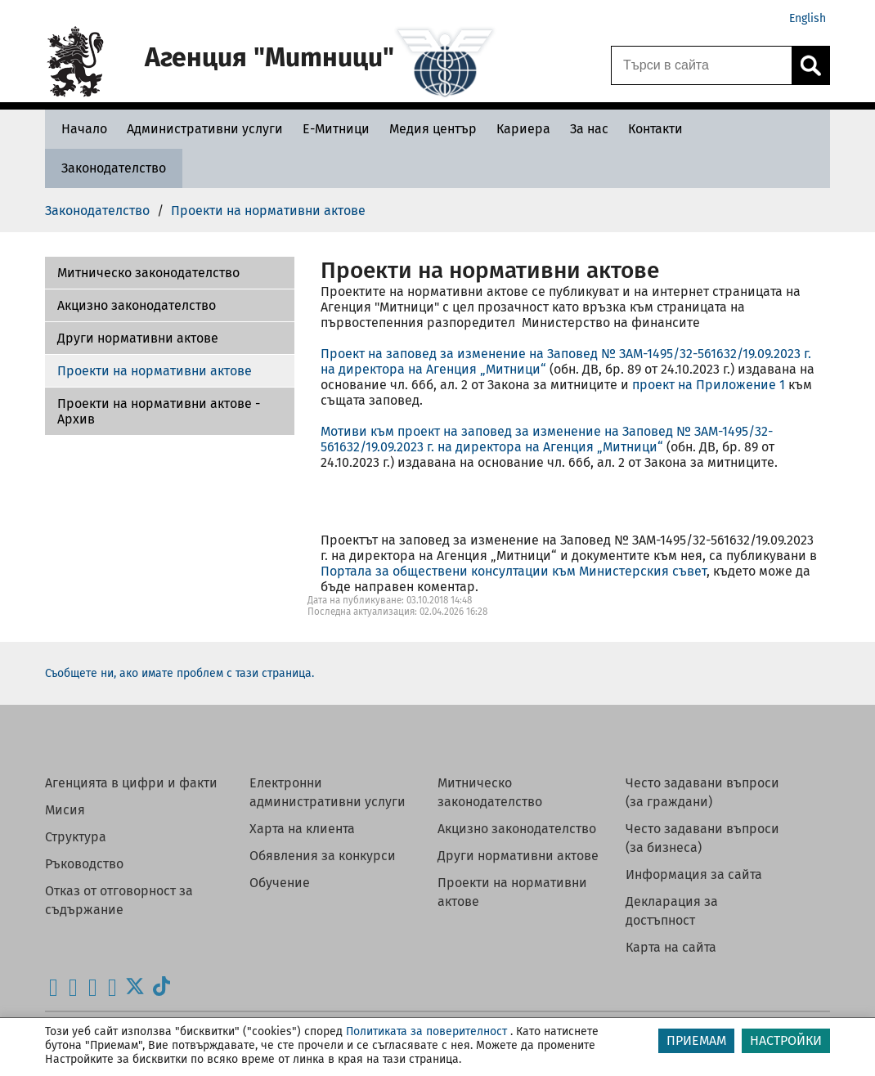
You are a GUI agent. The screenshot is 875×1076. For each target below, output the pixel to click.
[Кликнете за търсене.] (810, 65)
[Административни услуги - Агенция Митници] (205, 129)
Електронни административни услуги (327, 792)
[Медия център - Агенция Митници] (433, 129)
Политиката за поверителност (426, 1031)
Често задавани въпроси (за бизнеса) (702, 838)
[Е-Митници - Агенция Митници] (336, 129)
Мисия (65, 810)
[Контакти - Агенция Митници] (655, 129)
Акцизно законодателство (136, 305)
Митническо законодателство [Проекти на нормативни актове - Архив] (148, 272)
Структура (75, 837)
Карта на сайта (671, 947)
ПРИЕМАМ (696, 1040)
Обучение (279, 882)
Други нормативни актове (137, 338)
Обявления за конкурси (322, 855)
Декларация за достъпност (672, 911)
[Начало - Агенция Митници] (80, 129)
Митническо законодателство (490, 792)
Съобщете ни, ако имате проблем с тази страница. (179, 673)
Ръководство (84, 864)
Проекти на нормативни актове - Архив (158, 411)
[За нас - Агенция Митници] (589, 129)
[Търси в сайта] (702, 65)
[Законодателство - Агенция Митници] (113, 168)
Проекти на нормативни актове (154, 371)
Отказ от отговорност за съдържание (119, 900)
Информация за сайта (694, 874)
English (807, 18)
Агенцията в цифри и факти (131, 783)
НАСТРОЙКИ (786, 1040)
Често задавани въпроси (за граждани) (702, 792)
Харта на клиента (302, 828)
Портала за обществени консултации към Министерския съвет (514, 571)
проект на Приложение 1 (708, 384)
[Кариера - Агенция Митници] (523, 129)
